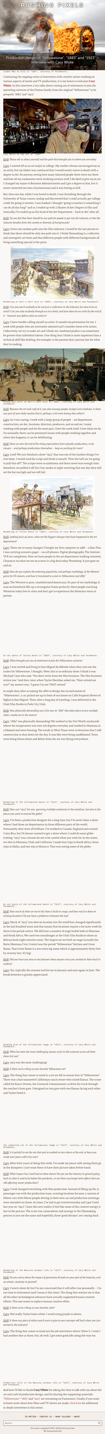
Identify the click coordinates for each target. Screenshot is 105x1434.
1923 (36, 1398)
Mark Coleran (63, 1416)
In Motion (30, 1416)
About (77, 1416)
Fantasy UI (46, 1416)
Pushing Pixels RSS (54, 1431)
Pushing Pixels (52, 5)
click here (75, 1403)
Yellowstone (11, 1398)
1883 (24, 1398)
